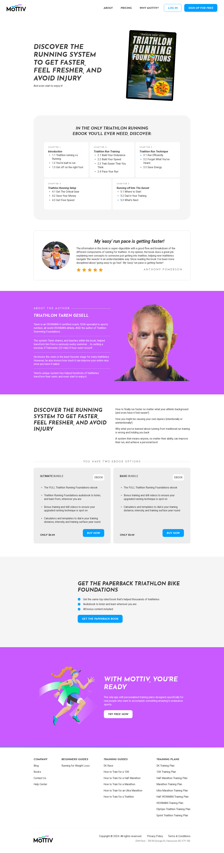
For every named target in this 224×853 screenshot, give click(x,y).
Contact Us (40, 778)
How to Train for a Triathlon (119, 796)
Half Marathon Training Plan (171, 778)
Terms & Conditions (179, 836)
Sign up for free (200, 8)
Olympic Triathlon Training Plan (173, 809)
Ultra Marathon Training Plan (172, 790)
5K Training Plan (165, 765)
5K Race (108, 765)
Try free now (118, 714)
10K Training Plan (166, 771)
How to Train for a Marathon (119, 784)
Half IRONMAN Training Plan (172, 796)
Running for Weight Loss (75, 765)
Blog (36, 765)
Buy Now (93, 533)
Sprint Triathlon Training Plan (172, 815)
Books (37, 771)
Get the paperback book (100, 619)
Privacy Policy (155, 836)
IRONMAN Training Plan (169, 803)
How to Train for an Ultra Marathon (123, 790)
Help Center (40, 784)
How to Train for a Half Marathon (122, 778)
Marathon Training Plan (169, 784)
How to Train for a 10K (116, 771)
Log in (173, 8)
